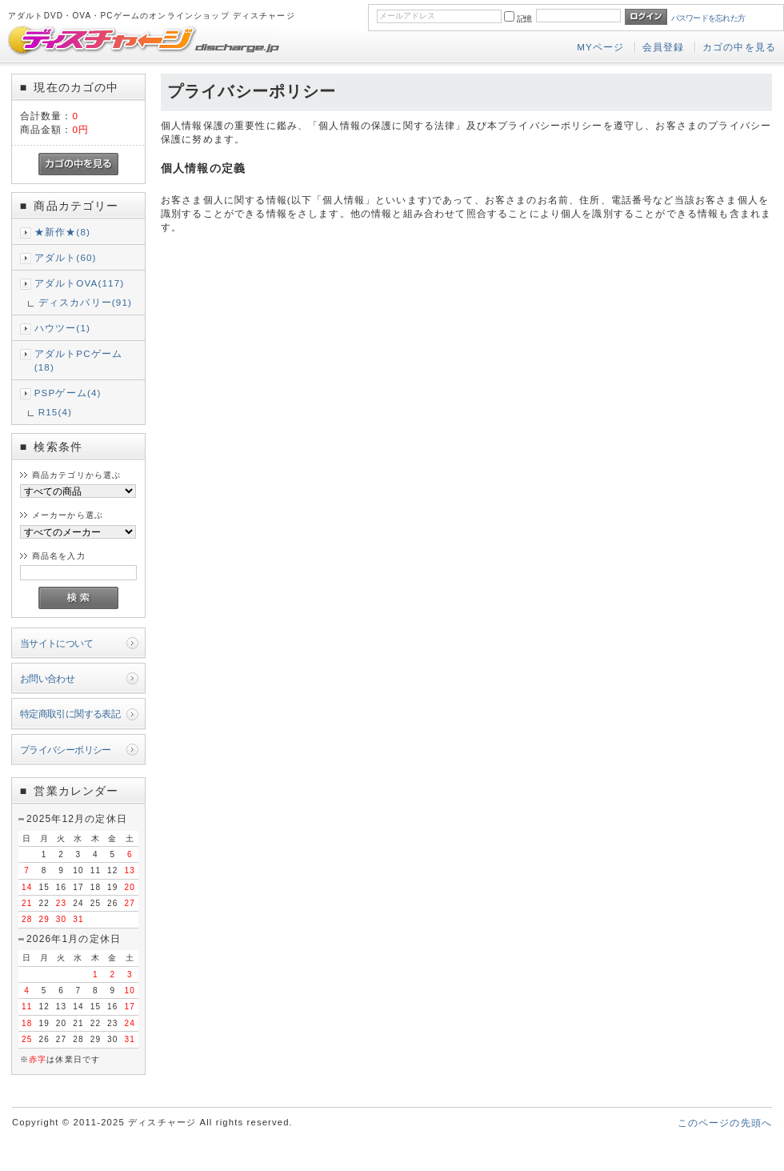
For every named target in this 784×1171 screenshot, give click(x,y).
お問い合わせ (47, 678)
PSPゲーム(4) (68, 392)
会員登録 (663, 47)
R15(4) (55, 412)
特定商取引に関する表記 (70, 713)
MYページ (600, 47)
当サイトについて (56, 643)
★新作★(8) (62, 232)
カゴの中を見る (739, 47)
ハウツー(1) (62, 328)
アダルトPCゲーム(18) (78, 360)
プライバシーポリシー (65, 749)
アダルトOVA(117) (79, 283)
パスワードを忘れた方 (708, 18)
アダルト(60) (65, 257)
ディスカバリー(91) (85, 302)
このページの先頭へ (725, 1122)
